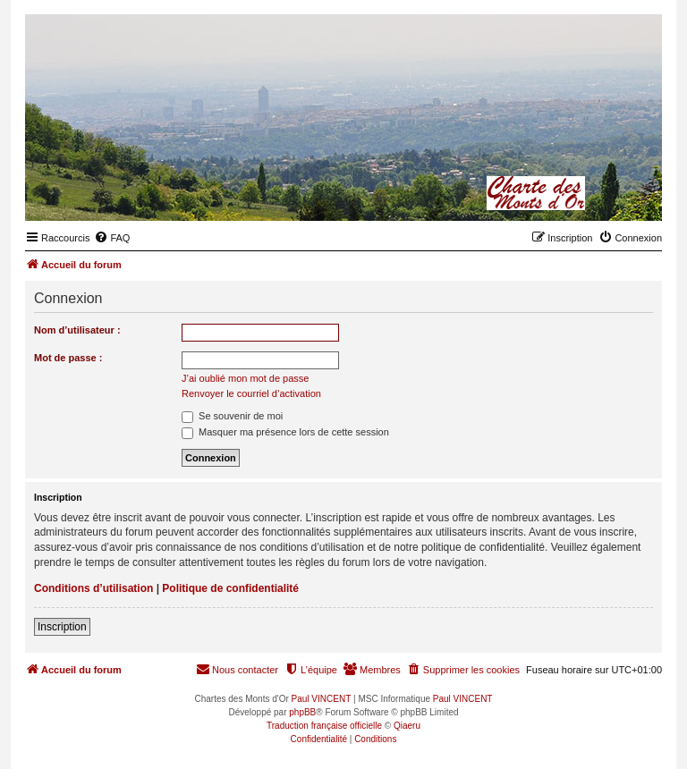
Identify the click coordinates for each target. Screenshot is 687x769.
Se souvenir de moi (232, 415)
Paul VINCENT (322, 699)
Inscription (62, 627)
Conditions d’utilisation (93, 588)
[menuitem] (112, 238)
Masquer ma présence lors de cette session (285, 432)
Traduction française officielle (324, 726)
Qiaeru (407, 726)
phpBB (302, 712)
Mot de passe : (68, 357)
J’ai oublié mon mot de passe (245, 378)
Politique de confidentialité (230, 588)
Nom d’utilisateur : (77, 330)
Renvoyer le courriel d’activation (251, 393)
